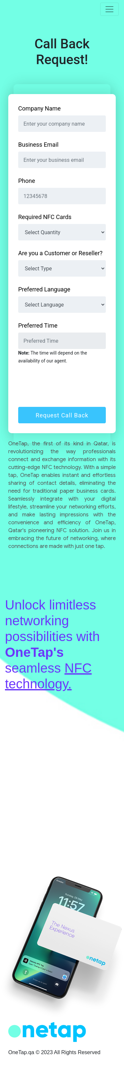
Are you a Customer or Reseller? (60, 253)
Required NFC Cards (44, 216)
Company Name (39, 108)
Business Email (38, 144)
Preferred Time (38, 325)
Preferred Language (44, 289)
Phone (26, 180)
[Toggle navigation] (109, 9)
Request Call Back (62, 415)
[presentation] (68, 386)
